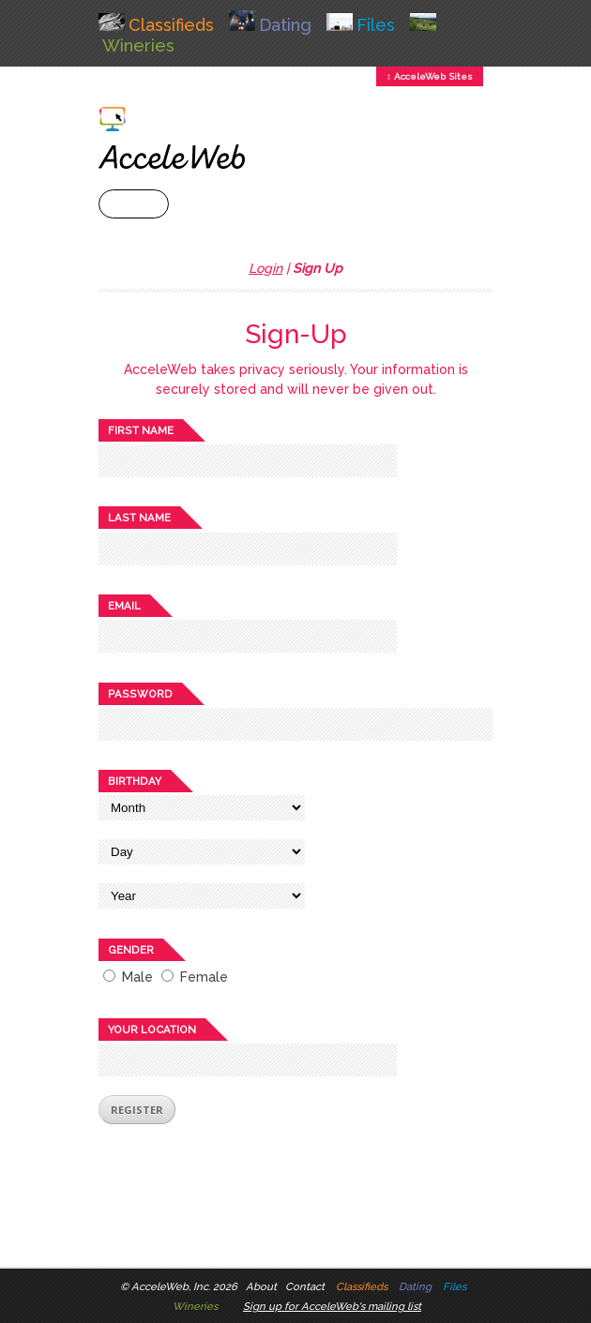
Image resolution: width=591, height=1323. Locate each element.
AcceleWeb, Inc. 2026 (184, 1286)
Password (140, 693)
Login (265, 268)
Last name (139, 517)
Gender (131, 949)
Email (124, 605)
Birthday (134, 781)
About (261, 1286)
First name (141, 430)
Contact (305, 1286)
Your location (152, 1029)
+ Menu (134, 204)
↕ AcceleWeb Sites (429, 76)
